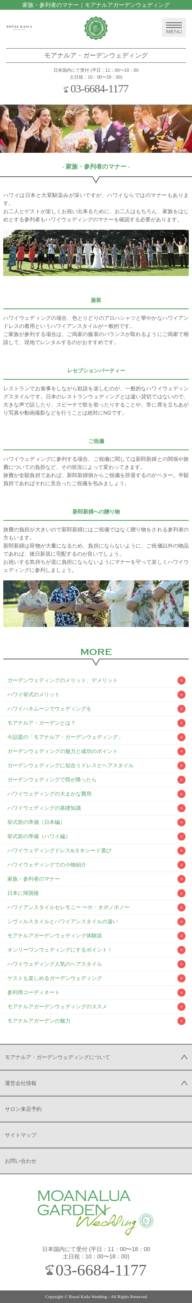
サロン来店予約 (23, 1109)
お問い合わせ (20, 1161)
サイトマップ (20, 1135)
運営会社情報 (20, 1083)
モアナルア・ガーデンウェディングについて (57, 1057)
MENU (174, 28)
